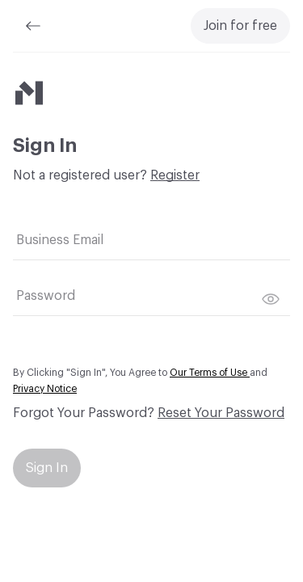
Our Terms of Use (210, 372)
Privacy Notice (45, 389)
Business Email (59, 240)
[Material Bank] (29, 93)
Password (45, 295)
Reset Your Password (221, 413)
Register (175, 175)
